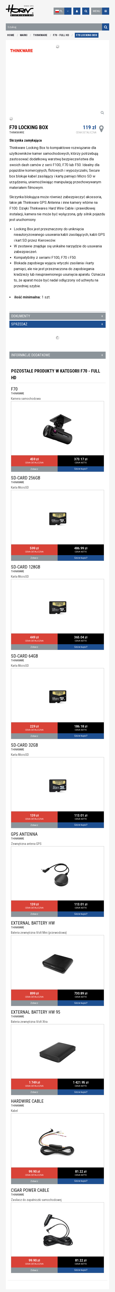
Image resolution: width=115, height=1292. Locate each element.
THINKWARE (40, 35)
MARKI (23, 35)
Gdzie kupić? (80, 469)
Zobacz (34, 469)
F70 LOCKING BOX (86, 35)
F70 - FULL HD (61, 35)
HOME (10, 35)
